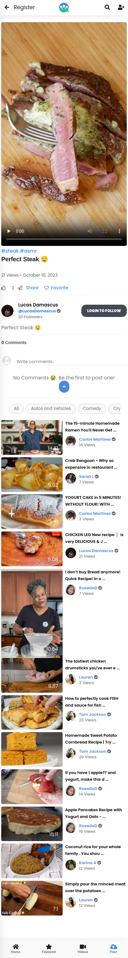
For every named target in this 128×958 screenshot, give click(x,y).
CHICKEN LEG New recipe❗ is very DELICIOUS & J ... (94, 538)
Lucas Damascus (99, 551)
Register (21, 7)
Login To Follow (104, 310)
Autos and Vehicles (51, 408)
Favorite (56, 288)
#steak (10, 251)
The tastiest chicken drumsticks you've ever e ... (92, 664)
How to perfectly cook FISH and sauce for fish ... (91, 701)
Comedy (92, 408)
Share (28, 288)
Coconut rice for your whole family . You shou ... (93, 850)
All (16, 408)
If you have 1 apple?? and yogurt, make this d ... (90, 776)
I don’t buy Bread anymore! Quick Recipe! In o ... (93, 575)
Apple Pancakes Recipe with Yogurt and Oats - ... (93, 813)
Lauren (88, 677)
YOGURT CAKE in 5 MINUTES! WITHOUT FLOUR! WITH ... (93, 501)
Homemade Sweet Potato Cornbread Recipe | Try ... (91, 738)
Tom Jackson (95, 714)
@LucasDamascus (37, 311)
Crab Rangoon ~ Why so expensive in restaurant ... (91, 464)
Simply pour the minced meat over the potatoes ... (95, 887)
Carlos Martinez (97, 439)
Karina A (90, 863)
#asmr (28, 251)
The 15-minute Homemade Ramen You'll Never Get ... (92, 426)
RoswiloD (91, 588)
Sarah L (89, 476)
